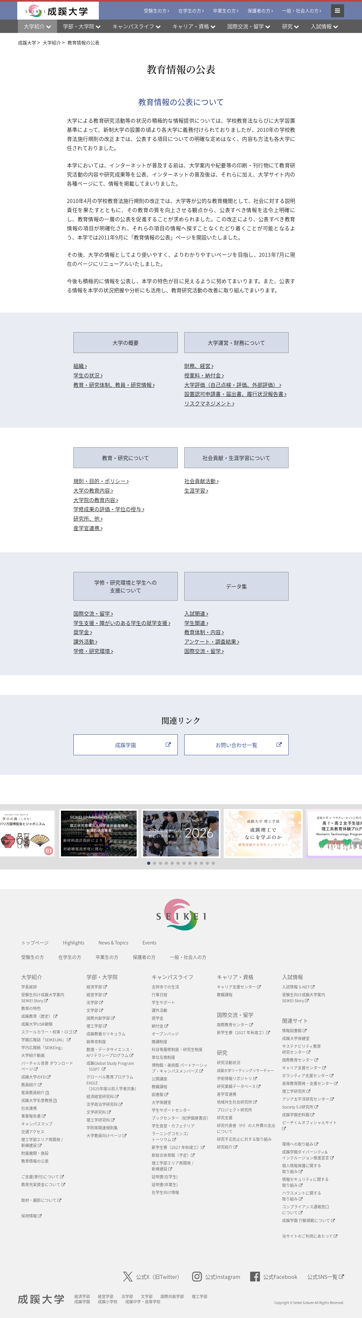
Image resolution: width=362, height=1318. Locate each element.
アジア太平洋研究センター (308, 1099)
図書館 (160, 1094)
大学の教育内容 (93, 490)
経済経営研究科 (102, 1096)
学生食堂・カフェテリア (173, 1126)
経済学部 (96, 987)
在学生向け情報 (165, 1192)
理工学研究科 (100, 1120)
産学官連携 (87, 528)
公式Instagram (216, 1276)
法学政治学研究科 (104, 1104)
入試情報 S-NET (298, 987)
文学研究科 (98, 1112)
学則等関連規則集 (102, 1128)
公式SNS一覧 (325, 1276)
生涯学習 (196, 490)
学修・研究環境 (93, 651)
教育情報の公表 (35, 1161)
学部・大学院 (102, 977)
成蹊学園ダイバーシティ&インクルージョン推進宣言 (308, 1155)
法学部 (94, 1002)
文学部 (94, 1010)
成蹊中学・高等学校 (142, 1302)
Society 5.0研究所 (300, 1107)
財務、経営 (198, 366)
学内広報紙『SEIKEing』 (43, 1047)
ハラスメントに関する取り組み (301, 1196)
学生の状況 (87, 375)
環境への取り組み (300, 1144)
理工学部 (96, 1026)
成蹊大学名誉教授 (39, 1100)
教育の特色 (31, 1008)
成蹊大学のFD (36, 1077)
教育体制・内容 (204, 632)
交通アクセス (32, 1132)
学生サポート (163, 1002)
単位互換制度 (163, 1057)
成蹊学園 (82, 1302)
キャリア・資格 (235, 977)
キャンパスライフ (172, 977)
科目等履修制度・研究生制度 (177, 1049)
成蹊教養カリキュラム (106, 1034)
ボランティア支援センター (308, 1076)
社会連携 (29, 1108)
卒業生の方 (224, 10)
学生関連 (196, 623)
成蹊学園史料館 (298, 1115)
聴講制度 (159, 1042)
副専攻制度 (96, 1042)
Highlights (73, 942)
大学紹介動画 (33, 1055)
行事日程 (159, 995)
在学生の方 (189, 10)
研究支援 (225, 1118)
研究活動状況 (228, 1062)
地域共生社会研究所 (237, 1102)
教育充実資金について (43, 1185)
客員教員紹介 (35, 1093)
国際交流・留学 (93, 613)
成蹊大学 (41, 1299)
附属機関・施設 (35, 1153)
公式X (152, 1276)
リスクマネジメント (209, 403)
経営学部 (96, 995)
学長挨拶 (29, 987)
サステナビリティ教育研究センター (301, 1049)
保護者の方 (259, 10)
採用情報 (31, 1216)
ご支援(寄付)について (42, 1177)
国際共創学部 (100, 1018)
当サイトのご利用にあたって (310, 1236)
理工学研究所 (296, 1091)
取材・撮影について (41, 1200)
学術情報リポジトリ (237, 1078)
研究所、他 (87, 518)
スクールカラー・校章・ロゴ (49, 1032)
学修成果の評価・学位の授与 (108, 509)
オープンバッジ (165, 1034)
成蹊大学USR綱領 (37, 1024)
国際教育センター (235, 1025)
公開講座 (159, 1079)
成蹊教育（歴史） (39, 1016)
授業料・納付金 (204, 375)
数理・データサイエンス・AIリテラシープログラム (109, 1052)
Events (149, 942)
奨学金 (82, 632)
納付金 (160, 1026)
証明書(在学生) (165, 1177)
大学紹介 (31, 977)
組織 (80, 366)
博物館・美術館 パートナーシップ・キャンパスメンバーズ (179, 1068)
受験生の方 (155, 10)
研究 (222, 1052)
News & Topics (113, 942)
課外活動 (85, 641)
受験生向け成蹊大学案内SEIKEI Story (42, 998)
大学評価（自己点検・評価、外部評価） (232, 385)
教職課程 (159, 1087)
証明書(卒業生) (165, 1185)
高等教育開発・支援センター (310, 1083)
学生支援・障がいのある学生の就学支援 (121, 623)
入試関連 (196, 613)
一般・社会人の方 (300, 10)
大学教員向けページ (106, 1136)
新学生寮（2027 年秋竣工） (178, 1147)
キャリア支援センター (239, 987)
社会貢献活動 (201, 481)
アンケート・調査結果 (211, 641)
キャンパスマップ (37, 1124)
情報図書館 (294, 1031)
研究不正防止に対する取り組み (244, 1139)
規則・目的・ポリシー (100, 481)
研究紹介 (227, 1147)
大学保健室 (161, 1102)
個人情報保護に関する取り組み (301, 1168)
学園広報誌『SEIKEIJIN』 (46, 1040)
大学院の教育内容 (95, 500)
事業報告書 (33, 1116)
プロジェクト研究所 (234, 1110)
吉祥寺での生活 (165, 987)
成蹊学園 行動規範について (308, 1220)
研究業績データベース (239, 1086)
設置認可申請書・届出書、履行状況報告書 (235, 394)
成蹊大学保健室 (295, 1038)
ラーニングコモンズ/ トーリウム (170, 1136)
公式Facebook (273, 1276)
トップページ (35, 942)
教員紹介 (31, 1085)
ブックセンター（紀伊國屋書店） (181, 1118)
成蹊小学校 (107, 1302)
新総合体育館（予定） (173, 1155)
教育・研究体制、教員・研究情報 (114, 385)
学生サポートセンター (171, 1110)
